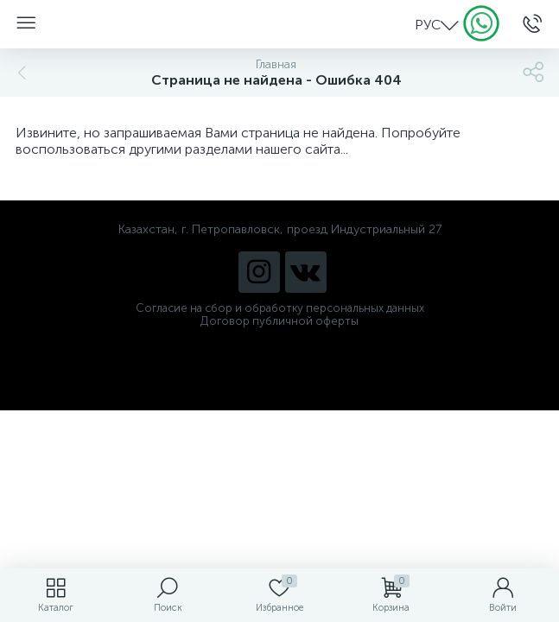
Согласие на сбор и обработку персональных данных (280, 307)
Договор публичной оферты (279, 320)
